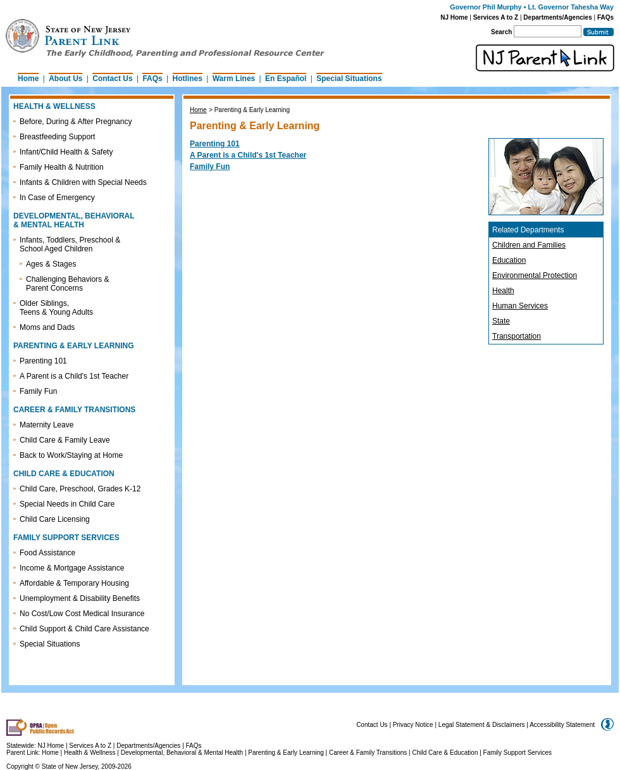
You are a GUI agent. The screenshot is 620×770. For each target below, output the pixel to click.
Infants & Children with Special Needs (83, 182)
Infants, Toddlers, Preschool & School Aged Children (70, 244)
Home (28, 78)
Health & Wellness (90, 752)
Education (509, 260)
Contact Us (112, 78)
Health (503, 290)
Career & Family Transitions (368, 752)
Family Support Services (517, 752)
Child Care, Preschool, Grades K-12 (80, 488)
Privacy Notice (413, 724)
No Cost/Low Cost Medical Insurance (82, 613)
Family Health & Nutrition (62, 167)
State (501, 321)
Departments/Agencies (557, 17)
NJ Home (454, 17)
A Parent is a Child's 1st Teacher (74, 376)
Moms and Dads (47, 327)
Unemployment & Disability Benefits (80, 598)
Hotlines (187, 78)
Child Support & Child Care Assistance (84, 628)
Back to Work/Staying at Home (71, 455)
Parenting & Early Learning (286, 752)
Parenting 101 (43, 361)
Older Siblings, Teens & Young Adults (56, 308)
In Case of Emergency (57, 197)
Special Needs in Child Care (67, 504)
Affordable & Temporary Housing (74, 583)
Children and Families (529, 245)
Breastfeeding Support (57, 136)
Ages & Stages (51, 264)
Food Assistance (47, 552)
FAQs (605, 17)
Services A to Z (496, 17)
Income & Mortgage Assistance (72, 568)
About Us (65, 78)
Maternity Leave (46, 424)
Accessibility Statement (562, 724)
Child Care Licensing (55, 519)
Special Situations (348, 78)
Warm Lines (234, 78)
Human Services (520, 305)
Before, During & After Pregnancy (76, 121)
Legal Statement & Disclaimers (481, 724)
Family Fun (38, 391)
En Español (285, 78)
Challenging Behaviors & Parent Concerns (67, 284)
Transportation (516, 336)
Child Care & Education (445, 752)
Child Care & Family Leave (65, 440)
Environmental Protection (534, 275)
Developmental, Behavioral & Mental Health (182, 752)
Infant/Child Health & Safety (66, 152)
